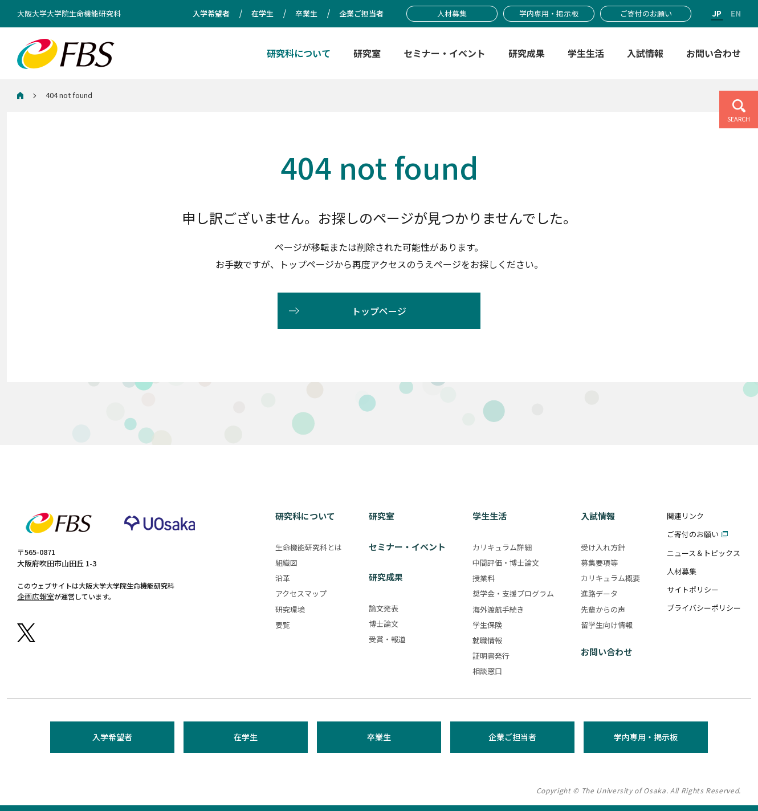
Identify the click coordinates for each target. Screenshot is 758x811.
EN (736, 13)
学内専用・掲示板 (646, 737)
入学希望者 (112, 737)
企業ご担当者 (512, 737)
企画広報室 (35, 596)
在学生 (246, 737)
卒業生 (379, 737)
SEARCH (738, 118)
